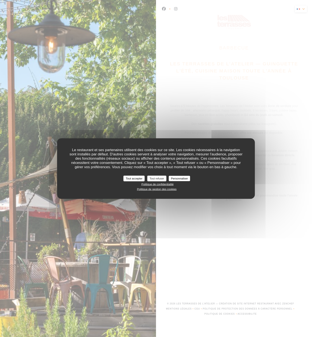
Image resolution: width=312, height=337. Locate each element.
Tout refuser (156, 178)
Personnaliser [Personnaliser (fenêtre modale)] (179, 178)
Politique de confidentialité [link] (157, 184)
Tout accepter (134, 178)
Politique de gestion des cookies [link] (157, 189)
